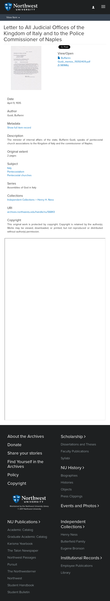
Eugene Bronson (72, 548)
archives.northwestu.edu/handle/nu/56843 (31, 212)
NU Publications (23, 521)
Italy (9, 168)
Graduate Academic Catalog (27, 537)
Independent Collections (73, 524)
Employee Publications (77, 566)
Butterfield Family (73, 541)
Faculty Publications (75, 451)
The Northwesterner (21, 571)
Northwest (14, 578)
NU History (72, 467)
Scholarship (73, 436)
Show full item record (19, 127)
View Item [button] (13, 17)
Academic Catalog (20, 530)
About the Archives (25, 436)
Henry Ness (69, 535)
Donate (14, 444)
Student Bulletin (18, 592)
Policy (13, 474)
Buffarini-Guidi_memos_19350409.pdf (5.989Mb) (74, 61)
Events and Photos (80, 505)
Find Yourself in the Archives (25, 464)
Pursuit (12, 564)
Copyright (16, 483)
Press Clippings (71, 496)
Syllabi (65, 458)
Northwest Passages (21, 557)
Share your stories (24, 453)
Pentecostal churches (19, 175)
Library (65, 573)
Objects (66, 489)
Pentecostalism (15, 171)
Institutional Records (81, 558)
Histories (67, 482)
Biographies (69, 475)
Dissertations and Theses (78, 444)
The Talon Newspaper (22, 551)
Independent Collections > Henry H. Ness (30, 199)
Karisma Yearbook (20, 544)
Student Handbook (20, 585)
